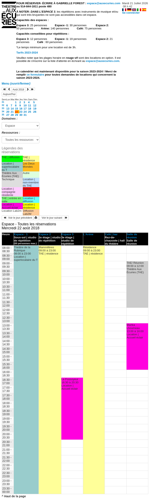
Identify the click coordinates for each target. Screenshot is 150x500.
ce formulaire (36, 74)
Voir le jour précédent (17, 217)
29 (16, 114)
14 (12, 108)
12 (34, 105)
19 (34, 108)
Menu (16, 83)
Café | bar (111, 234)
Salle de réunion (132, 236)
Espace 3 (67, 234)
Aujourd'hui (9, 94)
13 (7, 108)
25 (29, 111)
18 (29, 108)
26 (34, 111)
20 (7, 111)
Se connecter (131, 12)
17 (25, 108)
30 (20, 114)
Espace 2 (45, 234)
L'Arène (88, 234)
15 (16, 108)
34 (3, 111)
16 (20, 108)
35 (3, 114)
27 (7, 114)
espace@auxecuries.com (103, 3)
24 (25, 111)
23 (20, 111)
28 (12, 114)
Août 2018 (18, 89)
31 (3, 102)
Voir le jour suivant (53, 217)
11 (29, 105)
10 (25, 105)
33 (3, 108)
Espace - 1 (21, 234)
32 (3, 105)
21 (12, 111)
